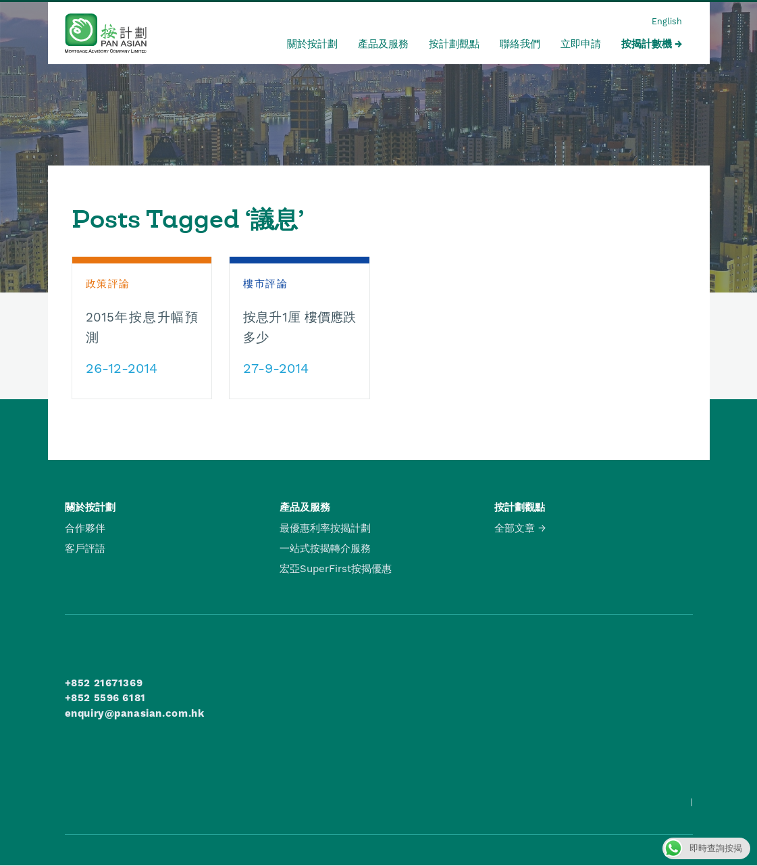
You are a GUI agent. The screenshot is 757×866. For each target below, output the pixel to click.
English (667, 21)
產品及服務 (383, 44)
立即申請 (580, 44)
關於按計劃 (312, 44)
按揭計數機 (646, 44)
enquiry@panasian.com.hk (135, 713)
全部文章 (514, 528)
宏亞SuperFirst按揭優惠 (336, 569)
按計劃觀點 (454, 44)
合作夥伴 (85, 528)
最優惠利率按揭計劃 (325, 528)
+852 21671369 (104, 683)
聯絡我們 (520, 44)
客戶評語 (85, 548)
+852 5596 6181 (105, 698)
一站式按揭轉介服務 (325, 548)
